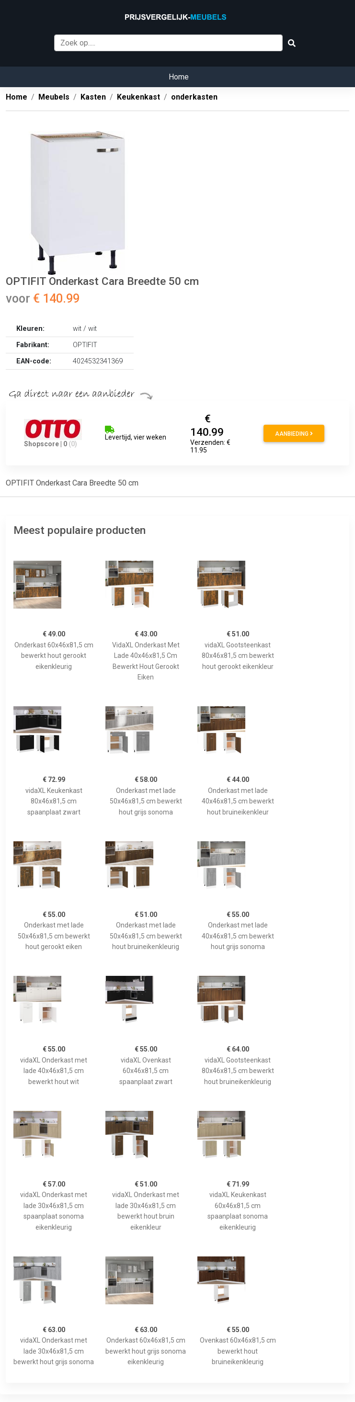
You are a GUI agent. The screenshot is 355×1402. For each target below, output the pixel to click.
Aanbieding (294, 433)
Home (179, 76)
